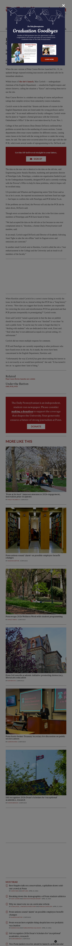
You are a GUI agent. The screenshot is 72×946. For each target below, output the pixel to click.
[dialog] (36, 473)
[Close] (63, 5)
